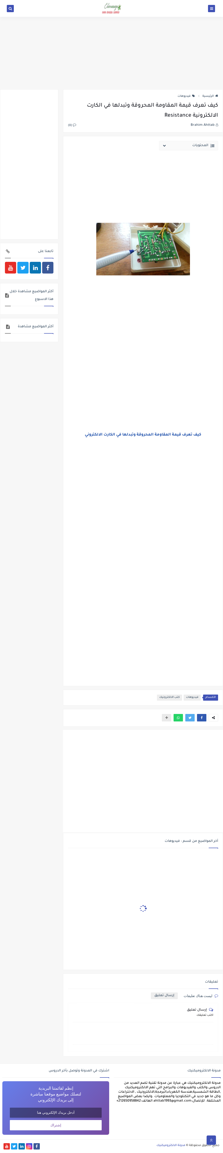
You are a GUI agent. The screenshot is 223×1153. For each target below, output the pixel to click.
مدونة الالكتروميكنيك (170, 1145)
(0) (72, 125)
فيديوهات (186, 96)
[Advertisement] (111, 53)
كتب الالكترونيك (169, 697)
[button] (201, 717)
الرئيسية (210, 96)
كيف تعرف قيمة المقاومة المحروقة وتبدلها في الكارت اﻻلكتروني (143, 435)
